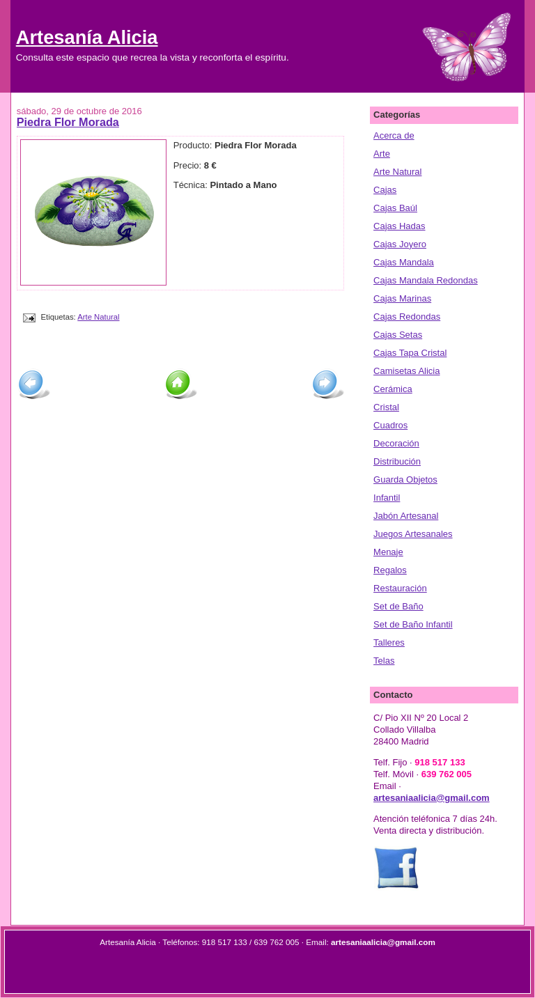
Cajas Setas (397, 334)
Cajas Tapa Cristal (410, 353)
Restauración (400, 588)
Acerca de (393, 135)
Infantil (386, 497)
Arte (381, 153)
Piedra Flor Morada (68, 122)
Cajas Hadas (399, 226)
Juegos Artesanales (412, 534)
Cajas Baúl (395, 208)
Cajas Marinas (402, 298)
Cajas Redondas (406, 316)
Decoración (396, 443)
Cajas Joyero (399, 244)
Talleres (389, 642)
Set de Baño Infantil (412, 624)
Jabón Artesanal (405, 515)
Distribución (397, 461)
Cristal (386, 407)
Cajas (384, 190)
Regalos (390, 570)
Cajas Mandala (403, 262)
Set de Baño (398, 606)
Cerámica (392, 389)
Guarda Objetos (405, 479)
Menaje (388, 552)
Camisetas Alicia (406, 371)
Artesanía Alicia (87, 37)
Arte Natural (98, 317)
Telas (383, 660)
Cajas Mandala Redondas (425, 280)
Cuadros (390, 425)
